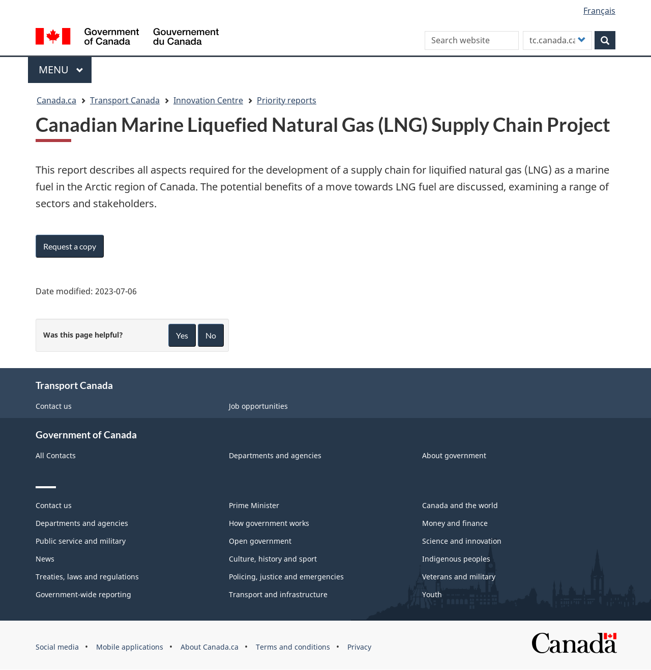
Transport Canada (125, 100)
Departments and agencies (275, 455)
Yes (182, 335)
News (45, 559)
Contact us (54, 406)
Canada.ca (56, 100)
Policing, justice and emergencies (286, 576)
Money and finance (455, 523)
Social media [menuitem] (57, 647)
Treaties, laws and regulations (87, 576)
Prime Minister (254, 505)
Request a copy (69, 246)
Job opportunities (258, 406)
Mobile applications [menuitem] (129, 647)
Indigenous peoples (456, 559)
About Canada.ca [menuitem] (210, 647)
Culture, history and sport (273, 559)
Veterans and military (458, 576)
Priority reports (286, 100)
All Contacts (56, 455)
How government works (269, 523)
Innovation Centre (208, 100)
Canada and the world (460, 505)
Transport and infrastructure (278, 594)
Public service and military (81, 541)
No (210, 335)
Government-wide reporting (83, 594)
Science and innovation (461, 541)
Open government (260, 541)
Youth (432, 594)
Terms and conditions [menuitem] (293, 647)
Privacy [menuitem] (359, 647)
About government (454, 455)
